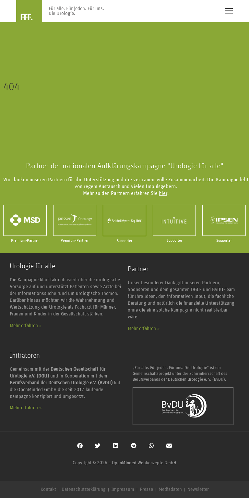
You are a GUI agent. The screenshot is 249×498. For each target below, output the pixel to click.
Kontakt (48, 489)
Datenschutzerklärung (84, 489)
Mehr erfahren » (26, 325)
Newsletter (198, 489)
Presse (146, 489)
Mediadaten (170, 489)
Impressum (122, 489)
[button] (80, 445)
